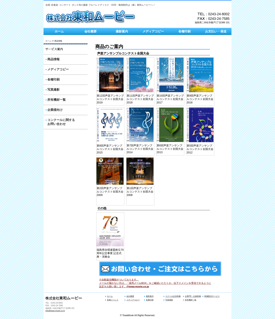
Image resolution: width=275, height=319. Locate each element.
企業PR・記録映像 (193, 296)
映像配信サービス (212, 296)
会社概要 (90, 31)
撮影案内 (122, 31)
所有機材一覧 (56, 99)
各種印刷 (184, 31)
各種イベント (112, 300)
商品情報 (53, 59)
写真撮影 (53, 89)
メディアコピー (153, 31)
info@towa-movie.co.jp (55, 311)
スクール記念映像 (173, 296)
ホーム (59, 31)
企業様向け (55, 109)
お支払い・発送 (215, 31)
